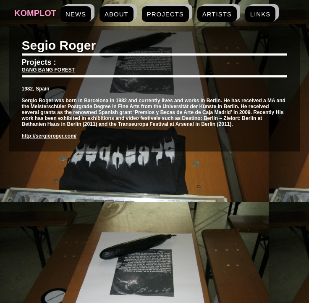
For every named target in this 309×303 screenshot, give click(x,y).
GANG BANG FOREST (48, 70)
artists (217, 14)
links (260, 14)
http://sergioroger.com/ (49, 136)
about (116, 14)
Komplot (35, 13)
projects (165, 14)
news (75, 14)
